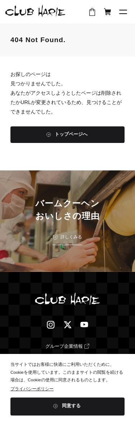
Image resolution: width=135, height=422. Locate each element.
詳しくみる (71, 236)
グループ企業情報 (64, 346)
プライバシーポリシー (32, 388)
